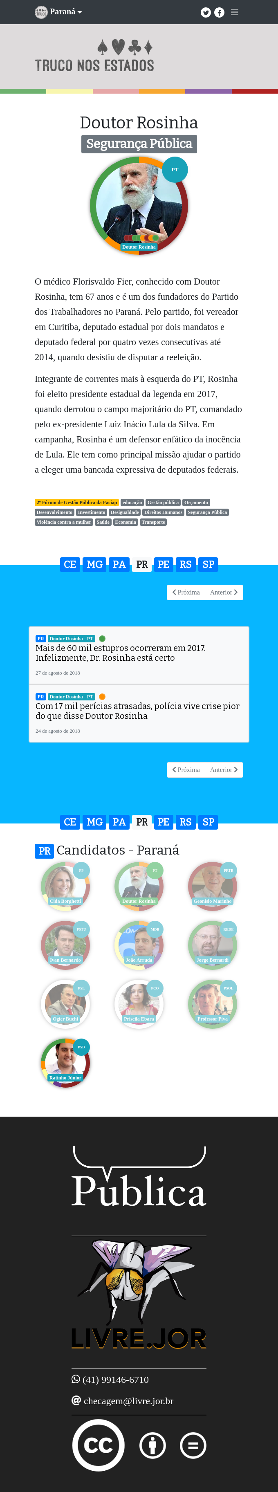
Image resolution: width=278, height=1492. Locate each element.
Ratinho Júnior (65, 1078)
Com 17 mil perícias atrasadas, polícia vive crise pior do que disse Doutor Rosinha (138, 711)
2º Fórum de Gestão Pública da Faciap (77, 502)
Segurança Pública (207, 512)
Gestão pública (163, 502)
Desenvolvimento (54, 512)
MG (95, 564)
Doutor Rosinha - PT (71, 639)
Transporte (153, 522)
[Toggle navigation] (234, 12)
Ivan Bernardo (65, 960)
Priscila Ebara (139, 1019)
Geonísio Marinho (212, 901)
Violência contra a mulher (64, 522)
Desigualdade (125, 512)
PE (163, 564)
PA (119, 564)
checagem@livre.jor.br (128, 1401)
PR (142, 564)
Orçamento (196, 502)
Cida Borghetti (65, 901)
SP (208, 564)
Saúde (103, 522)
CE (70, 564)
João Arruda (139, 960)
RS (185, 564)
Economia (125, 522)
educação (132, 502)
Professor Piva (212, 1019)
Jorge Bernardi (213, 960)
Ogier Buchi (65, 1019)
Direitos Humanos (163, 512)
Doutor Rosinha (138, 901)
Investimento (91, 512)
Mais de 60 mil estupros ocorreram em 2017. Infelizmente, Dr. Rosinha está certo (121, 653)
